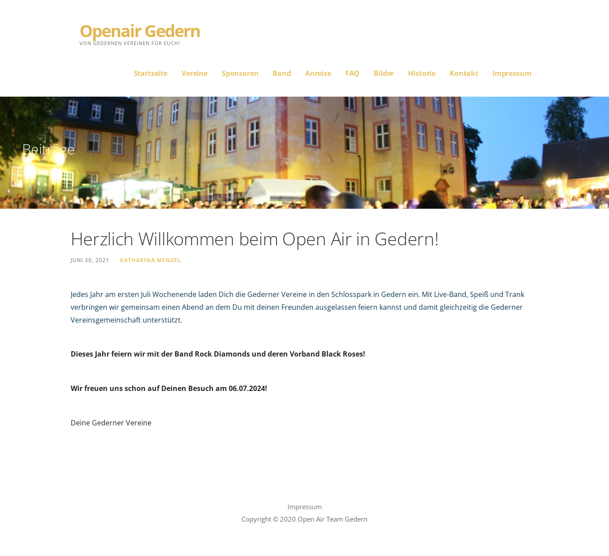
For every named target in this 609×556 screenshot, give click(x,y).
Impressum (512, 73)
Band (281, 73)
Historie (421, 73)
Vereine (195, 73)
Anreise (318, 73)
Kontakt (464, 73)
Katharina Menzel (150, 259)
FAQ (352, 73)
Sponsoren (240, 73)
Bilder (384, 73)
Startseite (150, 73)
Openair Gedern (139, 30)
